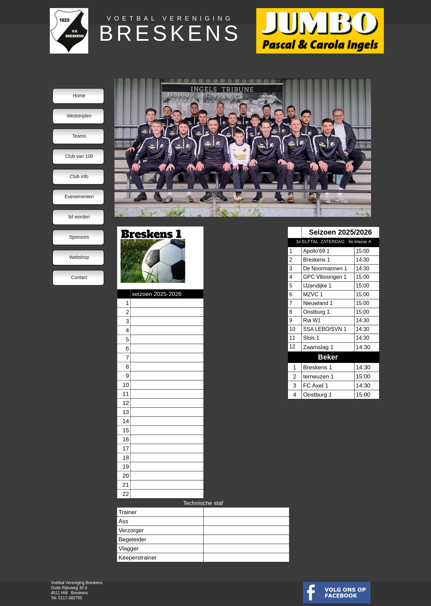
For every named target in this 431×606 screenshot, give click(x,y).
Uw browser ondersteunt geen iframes (246, 305)
